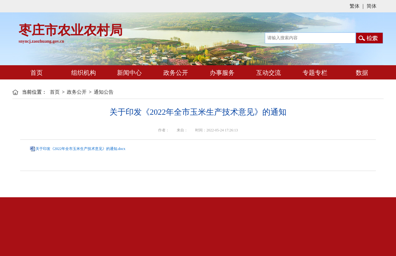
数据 (360, 72)
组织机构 (82, 72)
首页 (36, 72)
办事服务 (221, 72)
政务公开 (175, 72)
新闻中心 (128, 72)
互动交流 (268, 72)
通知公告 (104, 92)
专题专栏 (314, 72)
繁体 (354, 6)
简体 (372, 6)
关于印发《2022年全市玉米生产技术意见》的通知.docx (80, 149)
